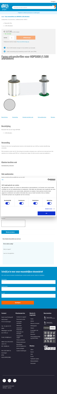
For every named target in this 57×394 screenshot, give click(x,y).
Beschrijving (4, 117)
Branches (33, 334)
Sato (32, 354)
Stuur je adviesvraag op (23, 42)
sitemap (5, 387)
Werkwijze (19, 325)
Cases (32, 319)
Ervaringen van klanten (34, 331)
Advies (32, 321)
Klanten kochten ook (28, 117)
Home (2, 16)
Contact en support (21, 317)
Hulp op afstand (20, 340)
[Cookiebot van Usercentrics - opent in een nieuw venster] (48, 180)
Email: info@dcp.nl (6, 337)
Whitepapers (34, 325)
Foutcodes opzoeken (19, 322)
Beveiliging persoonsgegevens (21, 345)
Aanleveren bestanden (19, 328)
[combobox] (34, 7)
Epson (32, 352)
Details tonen (48, 208)
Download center (20, 319)
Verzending (15, 117)
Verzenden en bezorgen (19, 332)
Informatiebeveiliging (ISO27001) (35, 337)
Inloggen (53, 1)
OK (46, 213)
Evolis (32, 356)
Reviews (53, 117)
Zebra (32, 349)
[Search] (54, 7)
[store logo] (5, 6)
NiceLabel (33, 363)
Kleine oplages (20, 348)
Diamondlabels (34, 361)
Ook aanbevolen (42, 117)
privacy (9, 387)
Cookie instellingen (21, 350)
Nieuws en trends (35, 323)
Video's (32, 328)
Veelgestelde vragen (19, 336)
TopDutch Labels (35, 358)
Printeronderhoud (20, 342)
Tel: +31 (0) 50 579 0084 (6, 327)
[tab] (28, 124)
